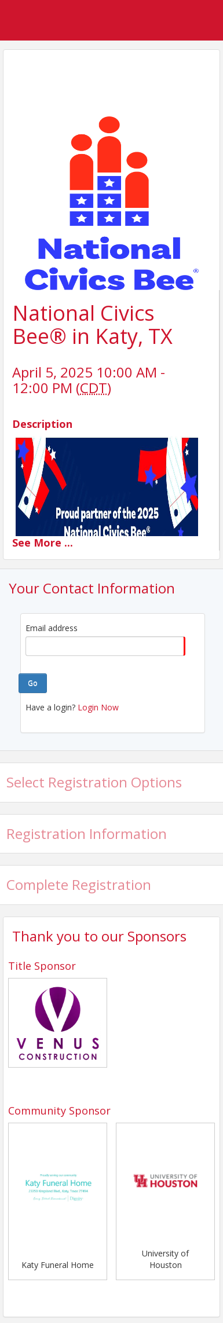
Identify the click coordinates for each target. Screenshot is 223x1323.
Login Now (98, 707)
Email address (51, 627)
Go (33, 683)
